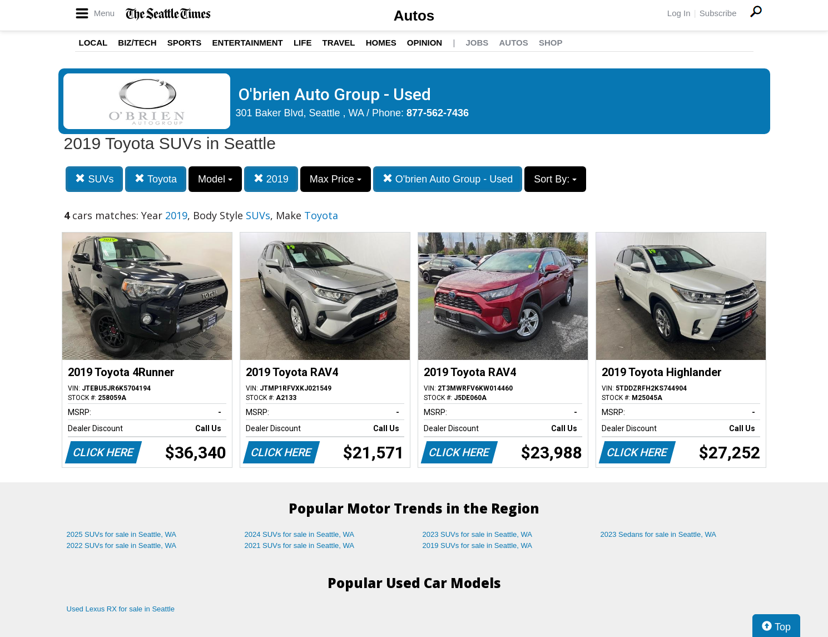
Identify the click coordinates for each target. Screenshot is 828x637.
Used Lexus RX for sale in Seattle (121, 609)
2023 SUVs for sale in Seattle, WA (478, 534)
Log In (679, 13)
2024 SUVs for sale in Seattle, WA (300, 534)
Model (215, 179)
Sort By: (555, 179)
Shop (551, 42)
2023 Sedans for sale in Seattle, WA (658, 534)
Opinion (424, 42)
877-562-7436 (437, 112)
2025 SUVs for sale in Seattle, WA (122, 534)
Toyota (156, 179)
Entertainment (247, 42)
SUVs (94, 179)
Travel (339, 42)
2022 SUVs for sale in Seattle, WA (122, 545)
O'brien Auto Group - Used (448, 179)
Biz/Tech (137, 42)
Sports (184, 42)
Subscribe (718, 13)
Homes (381, 42)
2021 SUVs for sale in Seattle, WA (300, 545)
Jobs (476, 42)
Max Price (335, 179)
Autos (414, 15)
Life (303, 42)
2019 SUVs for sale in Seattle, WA (478, 545)
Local (93, 42)
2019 (271, 179)
